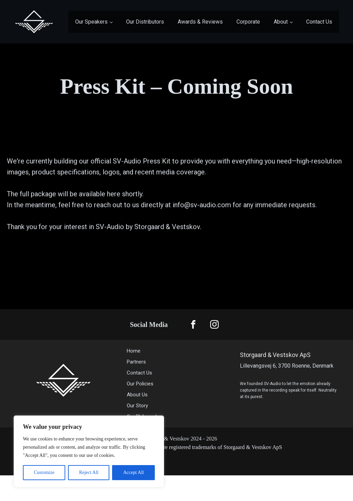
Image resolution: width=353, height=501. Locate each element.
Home (133, 351)
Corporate (248, 21)
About (281, 21)
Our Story (137, 406)
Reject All (88, 472)
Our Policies (140, 384)
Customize (44, 472)
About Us (138, 395)
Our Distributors (145, 21)
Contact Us (319, 21)
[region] (89, 451)
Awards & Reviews (200, 21)
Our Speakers (91, 21)
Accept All (133, 472)
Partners (136, 362)
